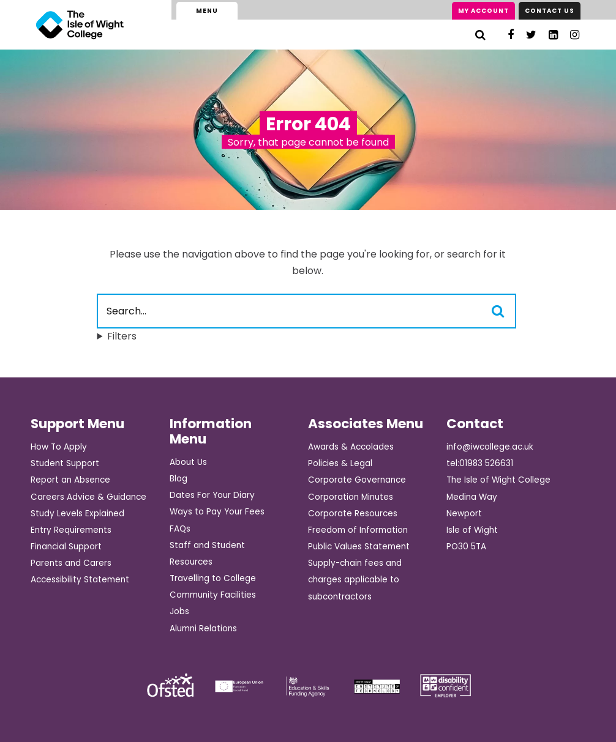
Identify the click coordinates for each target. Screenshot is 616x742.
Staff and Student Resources (207, 554)
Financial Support (66, 546)
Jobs (179, 611)
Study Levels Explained (77, 513)
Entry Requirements (71, 530)
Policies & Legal (340, 463)
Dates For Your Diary (212, 495)
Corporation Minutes (350, 497)
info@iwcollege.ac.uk (489, 447)
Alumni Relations (203, 628)
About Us (188, 462)
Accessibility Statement (80, 579)
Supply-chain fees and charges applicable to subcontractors (355, 579)
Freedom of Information (358, 530)
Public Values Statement (359, 546)
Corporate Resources (352, 513)
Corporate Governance (357, 480)
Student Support (65, 463)
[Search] (480, 34)
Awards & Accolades (351, 447)
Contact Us (549, 10)
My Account (483, 10)
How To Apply (59, 447)
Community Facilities (213, 595)
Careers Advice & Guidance (88, 497)
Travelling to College (213, 578)
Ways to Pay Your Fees (217, 512)
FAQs (180, 529)
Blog (178, 478)
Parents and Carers (71, 563)
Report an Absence (70, 480)
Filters (122, 336)
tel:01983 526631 (479, 463)
